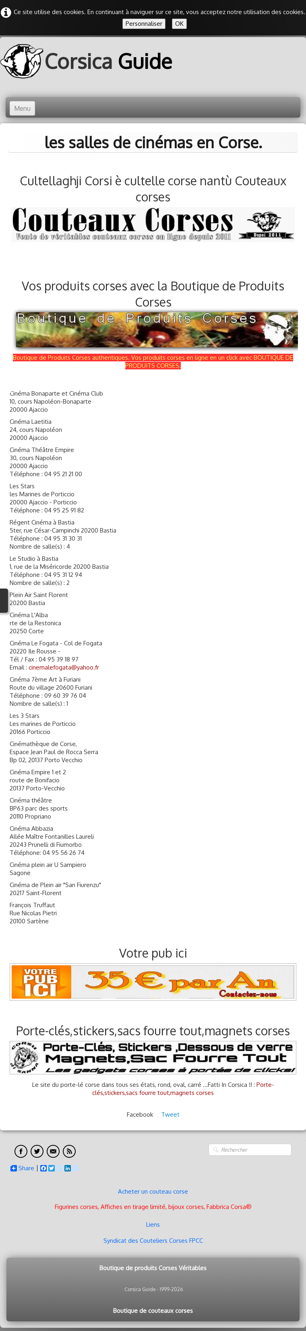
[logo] (89, 61)
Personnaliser (144, 23)
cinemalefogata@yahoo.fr (64, 667)
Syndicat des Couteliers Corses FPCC (153, 1240)
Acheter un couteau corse (153, 1191)
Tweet (170, 1114)
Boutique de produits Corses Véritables (153, 1268)
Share (22, 1168)
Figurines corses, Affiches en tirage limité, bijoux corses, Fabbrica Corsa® (153, 1207)
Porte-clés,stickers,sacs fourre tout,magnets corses (183, 1089)
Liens (153, 1224)
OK (179, 23)
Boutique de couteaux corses (153, 1310)
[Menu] (22, 108)
